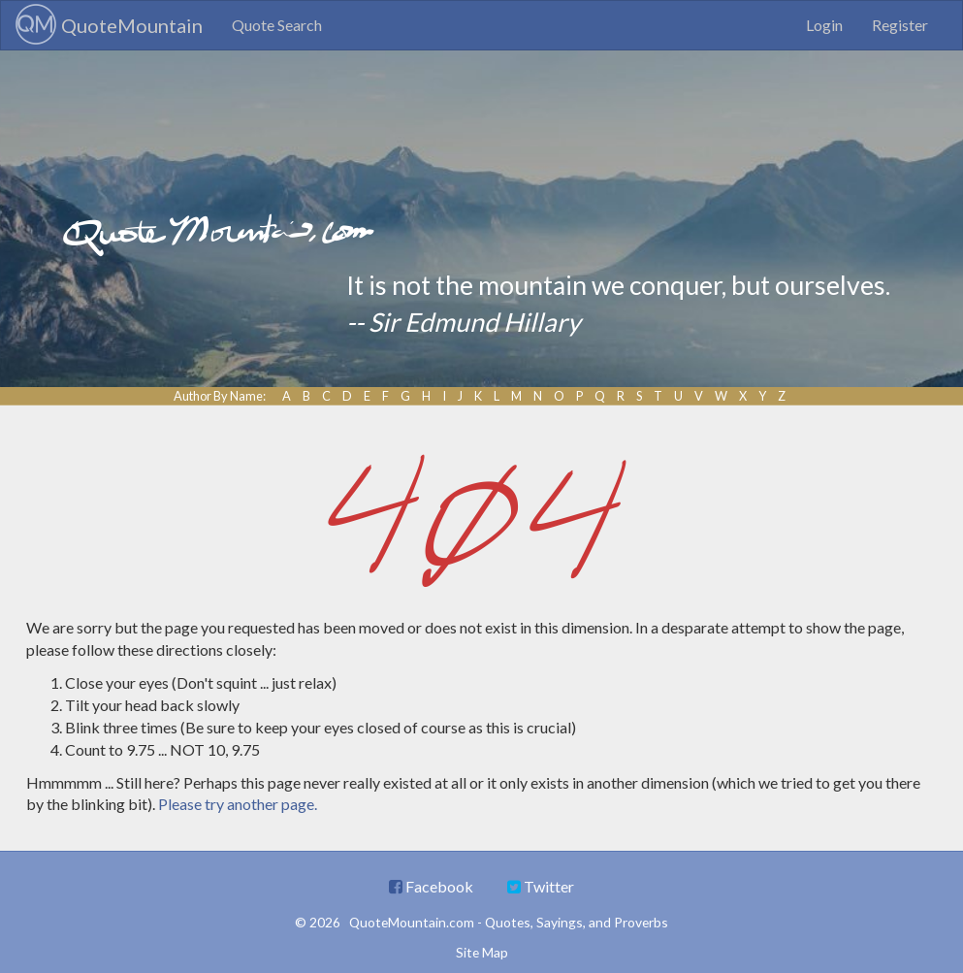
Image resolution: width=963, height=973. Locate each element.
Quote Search (277, 25)
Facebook (431, 886)
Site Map (482, 952)
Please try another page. (237, 804)
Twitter (540, 886)
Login (824, 25)
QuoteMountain (109, 24)
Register (900, 25)
